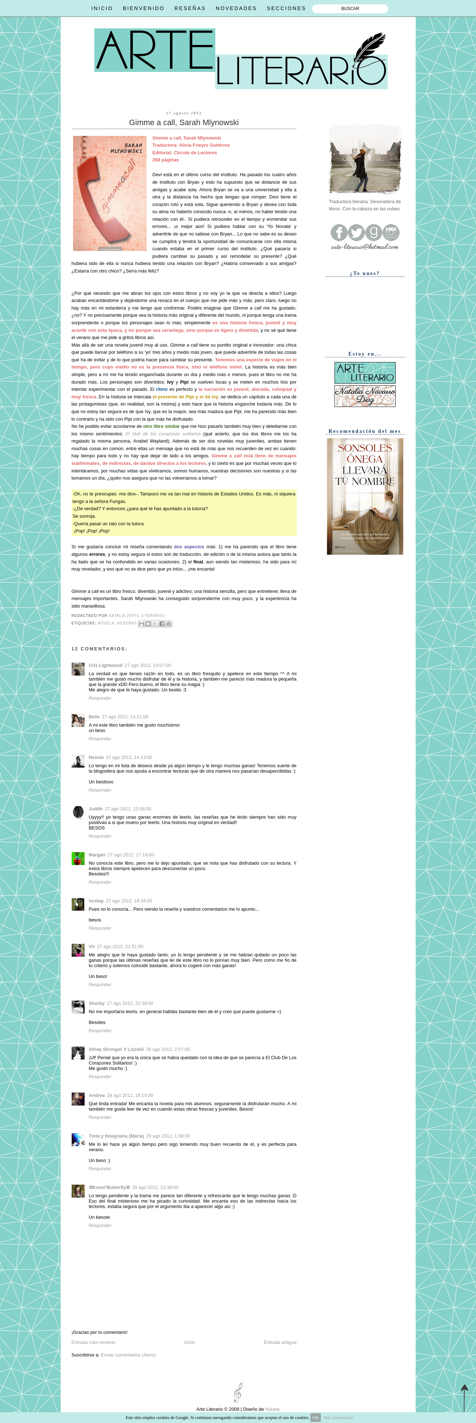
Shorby (97, 1003)
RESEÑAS (190, 8)
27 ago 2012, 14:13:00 (129, 757)
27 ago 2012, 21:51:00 (120, 946)
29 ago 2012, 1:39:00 (168, 1136)
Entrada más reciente (94, 1342)
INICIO (102, 8)
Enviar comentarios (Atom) (128, 1355)
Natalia (272, 1409)
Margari (97, 854)
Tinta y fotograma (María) (116, 1136)
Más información (338, 1417)
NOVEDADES (236, 8)
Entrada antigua (280, 1342)
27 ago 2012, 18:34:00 (129, 900)
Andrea (97, 1095)
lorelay (96, 900)
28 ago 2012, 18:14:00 (130, 1095)
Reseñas (127, 623)
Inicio (189, 1342)
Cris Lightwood (106, 665)
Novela (106, 623)
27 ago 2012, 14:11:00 (125, 716)
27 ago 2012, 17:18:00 (131, 854)
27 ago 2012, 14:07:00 (148, 665)
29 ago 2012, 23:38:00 (155, 1187)
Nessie (96, 757)
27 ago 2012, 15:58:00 (128, 808)
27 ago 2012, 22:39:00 (130, 1003)
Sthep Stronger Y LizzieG (116, 1049)
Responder (100, 698)
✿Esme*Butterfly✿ (109, 1187)
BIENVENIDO (144, 8)
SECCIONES (286, 8)
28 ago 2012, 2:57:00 (168, 1049)
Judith (96, 808)
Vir (92, 946)
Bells (94, 716)
